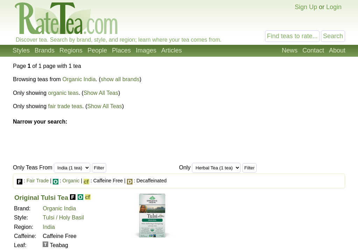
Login (334, 7)
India (49, 227)
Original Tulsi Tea (41, 197)
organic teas (63, 93)
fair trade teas (65, 106)
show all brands (120, 79)
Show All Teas (101, 93)
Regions (71, 50)
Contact (313, 50)
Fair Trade (38, 180)
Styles (21, 50)
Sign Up (306, 7)
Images (146, 50)
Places (121, 50)
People (97, 50)
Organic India (78, 79)
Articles (171, 50)
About (337, 50)
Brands (45, 50)
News (290, 50)
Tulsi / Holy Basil (63, 217)
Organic (71, 180)
